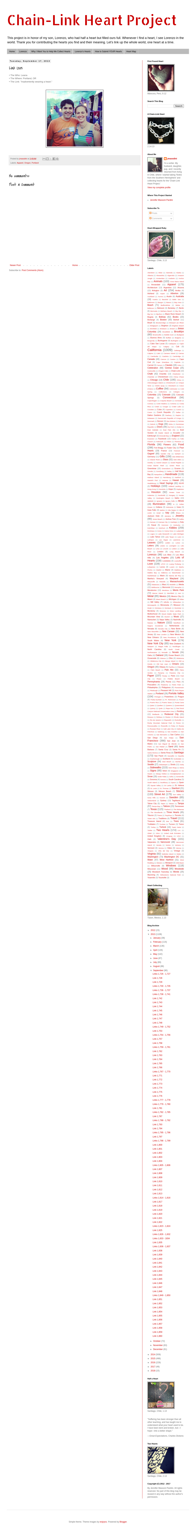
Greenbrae (151, 468)
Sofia (171, 777)
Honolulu (162, 489)
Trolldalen (151, 824)
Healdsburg (151, 483)
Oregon (27, 163)
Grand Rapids (176, 463)
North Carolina (154, 649)
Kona (159, 531)
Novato (175, 652)
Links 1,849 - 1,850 (161, 1295)
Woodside (179, 869)
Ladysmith (180, 531)
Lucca (162, 567)
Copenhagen (152, 401)
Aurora (160, 296)
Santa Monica (152, 753)
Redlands (155, 714)
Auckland (150, 296)
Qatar (152, 705)
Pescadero (151, 685)
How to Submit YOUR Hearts (108, 51)
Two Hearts (162, 830)
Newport (150, 646)
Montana (158, 608)
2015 (153, 1358)
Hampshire (158, 474)
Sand (170, 746)
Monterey (151, 611)
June (155, 958)
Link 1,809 (157, 1177)
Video (169, 848)
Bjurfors (159, 314)
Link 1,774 (157, 1088)
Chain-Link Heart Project (92, 20)
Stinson (150, 791)
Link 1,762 (157, 1051)
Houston (156, 492)
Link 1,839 (157, 1254)
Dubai (179, 427)
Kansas (153, 522)
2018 (153, 1370)
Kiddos (173, 527)
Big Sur (150, 314)
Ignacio (159, 501)
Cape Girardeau (162, 362)
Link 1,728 (157, 978)
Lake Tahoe (155, 537)
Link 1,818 (157, 1206)
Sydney (163, 800)
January (157, 938)
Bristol (172, 329)
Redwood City (171, 714)
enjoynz (103, 1522)
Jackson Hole (153, 516)
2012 (153, 930)
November (158, 1345)
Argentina (167, 287)
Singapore (174, 771)
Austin (169, 296)
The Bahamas (178, 809)
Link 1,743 (157, 1002)
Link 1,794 (157, 1128)
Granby (150, 463)
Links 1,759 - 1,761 (161, 1047)
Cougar (165, 407)
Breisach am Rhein (176, 323)
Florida (151, 444)
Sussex (162, 798)
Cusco (149, 412)
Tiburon (150, 815)
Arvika (178, 290)
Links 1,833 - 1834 (161, 1238)
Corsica (150, 404)
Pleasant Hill (166, 690)
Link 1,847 (157, 1287)
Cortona (173, 404)
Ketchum (162, 528)
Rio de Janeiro (155, 720)
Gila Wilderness (178, 457)
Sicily (182, 765)
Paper (150, 675)
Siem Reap (172, 768)
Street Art (159, 794)
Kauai (153, 525)
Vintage (177, 851)
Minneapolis (151, 605)
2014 (153, 1354)
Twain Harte (176, 827)
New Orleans (153, 637)
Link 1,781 (157, 1108)
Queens (169, 705)
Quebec (160, 705)
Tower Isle (151, 818)
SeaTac (178, 762)
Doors (160, 427)
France (164, 451)
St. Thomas (164, 788)
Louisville (177, 561)
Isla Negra (172, 510)
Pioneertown (179, 687)
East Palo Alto (169, 430)
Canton (173, 359)
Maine (167, 570)
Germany (151, 457)
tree (167, 821)
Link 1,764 (157, 1059)
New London (162, 634)
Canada (151, 359)
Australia (180, 296)
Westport (169, 863)
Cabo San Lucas (157, 343)
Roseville (164, 726)
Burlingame (162, 341)
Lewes (162, 546)
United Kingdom (154, 836)
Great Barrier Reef (155, 466)
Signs (153, 770)
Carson (159, 365)
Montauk (168, 608)
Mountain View (153, 617)
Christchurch (170, 383)
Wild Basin (180, 863)
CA (183, 341)
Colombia (151, 394)
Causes (168, 365)
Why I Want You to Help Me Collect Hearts (50, 51)
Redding (180, 711)
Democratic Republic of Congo (169, 418)
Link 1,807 (157, 1169)
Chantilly (162, 374)
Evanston (150, 439)
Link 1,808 (157, 1173)
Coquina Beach (166, 401)
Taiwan (171, 803)
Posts (153, 213)
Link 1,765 (157, 1063)
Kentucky (176, 525)
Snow (150, 776)
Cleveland (172, 386)
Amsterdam (160, 278)
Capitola (177, 362)
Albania (150, 275)
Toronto (178, 815)
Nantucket (151, 620)
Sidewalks (155, 767)
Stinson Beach (165, 791)
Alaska (178, 273)
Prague (181, 697)
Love (150, 563)
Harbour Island (153, 477)
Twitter (149, 830)
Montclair (177, 608)
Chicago (154, 380)
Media (181, 584)
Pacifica (171, 667)
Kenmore (165, 525)
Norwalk (165, 652)
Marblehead (151, 576)
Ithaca (178, 513)
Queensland (179, 705)
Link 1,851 (157, 1299)
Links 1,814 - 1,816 (161, 1198)
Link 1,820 (157, 1214)
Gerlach (178, 454)
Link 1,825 (157, 1230)
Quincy (152, 708)
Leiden (167, 543)
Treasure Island (154, 821)
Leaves (151, 542)
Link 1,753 (157, 1031)
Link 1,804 (157, 1161)
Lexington (172, 546)
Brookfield (166, 332)
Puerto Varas (167, 702)
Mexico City (176, 596)
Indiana (159, 507)
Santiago (179, 752)
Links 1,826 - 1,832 (161, 1234)
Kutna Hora (169, 531)
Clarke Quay (159, 386)
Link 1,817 (157, 1202)
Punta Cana (179, 702)
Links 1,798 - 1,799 (161, 1140)
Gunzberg (160, 471)
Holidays (155, 486)
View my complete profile (159, 187)
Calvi (158, 353)
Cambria (165, 356)
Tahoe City (152, 803)
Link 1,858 (157, 1328)
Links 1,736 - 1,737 (161, 990)
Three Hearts (173, 812)
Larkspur (150, 540)
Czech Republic (164, 412)
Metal (150, 596)
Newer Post (15, 265)
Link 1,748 (157, 1023)
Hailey (169, 471)
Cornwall (178, 401)
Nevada (150, 629)
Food (181, 444)
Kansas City (163, 522)
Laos (179, 537)
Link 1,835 (157, 1242)
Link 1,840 (157, 1259)
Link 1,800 (157, 1145)
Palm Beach (155, 670)
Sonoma (153, 779)
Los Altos (167, 555)
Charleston (176, 374)
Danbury (168, 415)
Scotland (166, 759)
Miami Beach (161, 599)
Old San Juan (162, 664)
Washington (152, 857)
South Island (152, 782)
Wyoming (151, 875)
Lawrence (176, 540)
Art (165, 290)
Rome (178, 723)
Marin (162, 576)
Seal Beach (166, 762)
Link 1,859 (157, 1332)
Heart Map (131, 51)
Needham (177, 623)
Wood (164, 868)
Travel (173, 818)
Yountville (162, 877)
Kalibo (181, 519)
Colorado (166, 394)
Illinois (181, 501)
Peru (179, 682)
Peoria (168, 682)
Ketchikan (151, 528)
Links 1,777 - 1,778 (161, 1100)
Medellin (172, 584)
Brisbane (163, 329)
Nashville (177, 620)
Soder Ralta (161, 777)
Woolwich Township (160, 872)
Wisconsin (151, 869)
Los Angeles (162, 557)
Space (173, 782)
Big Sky (178, 311)
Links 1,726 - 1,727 (161, 974)
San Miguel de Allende (167, 744)
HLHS (181, 483)
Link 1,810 (157, 1181)
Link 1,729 (157, 982)
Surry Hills (151, 798)
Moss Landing (175, 611)
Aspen (162, 293)
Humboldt (161, 495)
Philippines (166, 687)
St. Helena (179, 785)
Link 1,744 (157, 1006)
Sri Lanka (167, 785)
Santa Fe (177, 749)
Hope (170, 489)
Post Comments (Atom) (32, 270)
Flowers (167, 444)
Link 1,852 (157, 1303)
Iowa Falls (151, 510)
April (155, 950)
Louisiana (167, 561)
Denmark (150, 421)
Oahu (149, 655)
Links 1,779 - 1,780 (161, 1104)
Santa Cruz (163, 749)
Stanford (176, 788)
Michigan (172, 599)
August (156, 966)
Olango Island (170, 661)
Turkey (153, 827)
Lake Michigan (178, 534)
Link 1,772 (157, 1079)
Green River (175, 466)
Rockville (178, 720)
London (160, 552)
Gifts (162, 456)
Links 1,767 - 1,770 (161, 1071)
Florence (178, 442)
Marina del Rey (175, 576)
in (173, 504)
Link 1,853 (157, 1307)
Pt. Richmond (170, 700)
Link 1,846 (157, 1283)
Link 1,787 (157, 1116)
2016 (153, 1362)
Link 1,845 (157, 1279)
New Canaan (168, 631)
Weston (159, 863)
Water (150, 860)
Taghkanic (176, 800)
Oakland (159, 655)
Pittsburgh (153, 690)
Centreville (151, 371)
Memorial (166, 587)
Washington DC (171, 857)
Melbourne (155, 587)
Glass (165, 459)
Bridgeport (154, 326)
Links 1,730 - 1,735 (161, 986)
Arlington (155, 290)
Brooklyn (179, 331)
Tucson (172, 824)
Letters (150, 545)
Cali (177, 346)
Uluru (158, 833)
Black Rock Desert (173, 314)
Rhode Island (179, 717)
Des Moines (171, 421)
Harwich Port (152, 480)
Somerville (180, 777)
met (179, 593)
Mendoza (165, 590)
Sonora (163, 779)
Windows (171, 865)
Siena (182, 768)
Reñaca (159, 717)
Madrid (158, 570)
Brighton (164, 326)
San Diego (152, 738)
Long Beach (175, 552)
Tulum (181, 824)
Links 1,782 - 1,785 (161, 1112)
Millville (166, 602)
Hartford (178, 477)
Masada (162, 582)
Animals (158, 281)
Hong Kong (151, 489)
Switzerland (151, 801)
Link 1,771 (157, 1075)
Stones (180, 791)
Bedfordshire (165, 305)
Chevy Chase (178, 377)
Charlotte (150, 377)
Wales (179, 854)
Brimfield (153, 329)
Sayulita (181, 756)
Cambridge (177, 356)
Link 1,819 (157, 1210)
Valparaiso (151, 842)
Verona (161, 848)
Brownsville (157, 335)
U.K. (179, 830)
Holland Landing (174, 486)
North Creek (174, 649)
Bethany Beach (166, 311)
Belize (178, 305)
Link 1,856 (157, 1319)
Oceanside (151, 658)
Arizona (180, 287)
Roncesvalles (152, 726)
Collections (163, 392)
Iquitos (162, 510)
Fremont (177, 451)
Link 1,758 (157, 1043)
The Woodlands (156, 812)
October (157, 1341)
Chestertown (163, 377)
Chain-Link (175, 371)
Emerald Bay (164, 436)
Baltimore (151, 302)
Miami (149, 599)
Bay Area (177, 302)
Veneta (158, 845)
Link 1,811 (157, 1185)
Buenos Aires (156, 338)
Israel (158, 513)
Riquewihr (168, 720)
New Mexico (175, 634)
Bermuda (153, 311)
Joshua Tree (170, 519)
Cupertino (169, 410)
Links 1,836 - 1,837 (161, 1246)
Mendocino (152, 590)
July (155, 962)
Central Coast (172, 368)
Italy (167, 513)
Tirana (159, 815)
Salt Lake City (168, 729)
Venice (168, 845)
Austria (155, 299)
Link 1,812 (157, 1189)
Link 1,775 (157, 1092)
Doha (171, 424)
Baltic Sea (176, 299)
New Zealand (175, 644)
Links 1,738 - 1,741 (161, 994)
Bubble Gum (169, 335)
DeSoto (181, 421)
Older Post (134, 265)
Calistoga (177, 350)
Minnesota (164, 605)
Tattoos (166, 806)
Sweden (173, 797)
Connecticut (169, 397)
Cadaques (172, 344)
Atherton (174, 293)
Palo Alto (169, 670)
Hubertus (150, 495)
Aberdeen (151, 273)
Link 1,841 (157, 1263)
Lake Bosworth (163, 534)
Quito (161, 708)
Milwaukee (177, 602)
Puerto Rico (154, 702)
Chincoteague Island (155, 383)
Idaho (177, 498)
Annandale (155, 285)
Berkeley (171, 308)
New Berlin (176, 629)
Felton (169, 442)
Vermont (150, 848)
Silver (164, 771)
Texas (153, 809)
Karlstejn (174, 522)
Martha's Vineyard (155, 578)
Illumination (159, 504)
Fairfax (174, 439)
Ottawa (162, 667)
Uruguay (169, 836)
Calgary (166, 347)
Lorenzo (23, 51)
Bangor (160, 302)
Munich (167, 617)
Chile (166, 379)
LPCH (163, 564)
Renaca (150, 717)
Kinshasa (150, 531)
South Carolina (175, 779)
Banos (168, 302)
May (155, 954)
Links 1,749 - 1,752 (161, 1027)
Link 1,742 (157, 998)
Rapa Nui (169, 708)
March (156, 946)
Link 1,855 (157, 1315)
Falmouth (159, 442)
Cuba (159, 409)
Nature (161, 622)
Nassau (150, 623)
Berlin (181, 308)
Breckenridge (161, 323)
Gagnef (150, 453)
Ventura (178, 845)
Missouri (176, 605)
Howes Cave (174, 492)
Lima (157, 549)
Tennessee (179, 806)
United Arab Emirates (172, 833)
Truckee (162, 824)
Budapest (180, 335)
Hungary (172, 495)
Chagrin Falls (163, 371)
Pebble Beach (174, 679)
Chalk (150, 374)
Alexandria (160, 275)
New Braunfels (153, 631)
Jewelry (179, 515)
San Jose (171, 741)
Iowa (179, 507)
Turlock (162, 827)
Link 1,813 (157, 1193)
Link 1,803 (157, 1157)
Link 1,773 (157, 1084)
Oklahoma (180, 658)
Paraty (164, 676)
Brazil (149, 323)
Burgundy (151, 341)
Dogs (161, 424)
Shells (172, 764)
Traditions (163, 818)
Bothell (176, 320)
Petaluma (164, 685)
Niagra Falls (163, 646)
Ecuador (176, 433)
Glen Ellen (177, 460)
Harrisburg (167, 477)
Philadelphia (152, 687)
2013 (153, 934)
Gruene (177, 468)
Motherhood (152, 614)
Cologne (176, 392)
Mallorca (164, 573)
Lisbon (174, 549)
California (154, 350)
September (158, 970)
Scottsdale (177, 759)
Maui (164, 584)
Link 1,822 (157, 1222)
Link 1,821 (157, 1218)
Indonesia (169, 507)
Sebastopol (163, 765)
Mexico (163, 596)
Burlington (174, 341)
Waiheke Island (167, 854)
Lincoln (165, 549)
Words (176, 872)
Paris (173, 676)
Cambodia (154, 356)
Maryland (174, 578)
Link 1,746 (157, 1014)
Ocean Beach (174, 655)
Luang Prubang (175, 564)
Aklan (160, 273)
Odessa (163, 658)
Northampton (152, 652)
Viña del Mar (163, 851)
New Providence (169, 637)
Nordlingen (177, 646)
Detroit (152, 424)
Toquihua (168, 815)
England (176, 436)
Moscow (163, 611)
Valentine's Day (166, 839)
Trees (176, 821)
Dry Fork (171, 427)
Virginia (151, 853)
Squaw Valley (156, 785)
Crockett (150, 410)
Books (175, 317)
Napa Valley (165, 620)
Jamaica (168, 516)
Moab (149, 608)
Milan (182, 599)
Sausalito (170, 756)
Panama (161, 673)
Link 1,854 (157, 1311)
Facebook (162, 439)
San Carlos (175, 735)
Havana (165, 480)
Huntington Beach (163, 498)
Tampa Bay (156, 806)
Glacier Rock (155, 460)
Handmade (171, 474)
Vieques (150, 851)
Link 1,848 (157, 1291)
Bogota (150, 317)
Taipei (163, 803)
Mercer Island (157, 593)
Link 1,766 (157, 1067)
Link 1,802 (157, 1153)
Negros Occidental (155, 626)
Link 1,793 (157, 1124)
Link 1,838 (157, 1250)
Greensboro (166, 468)
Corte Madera (161, 404)
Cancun (163, 359)
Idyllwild (150, 501)
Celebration (152, 368)
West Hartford (166, 860)
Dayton (178, 415)
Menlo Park (178, 590)
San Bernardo (161, 735)
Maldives (177, 570)
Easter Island (163, 433)
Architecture (152, 287)
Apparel (20, 163)
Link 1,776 (157, 1096)
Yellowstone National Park (170, 875)
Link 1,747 (157, 1018)
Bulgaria (178, 338)
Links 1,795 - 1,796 (161, 1132)
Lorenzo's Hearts (82, 51)
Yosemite (151, 877)
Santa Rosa (166, 753)
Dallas (178, 412)
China (179, 380)
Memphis (177, 587)
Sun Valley (177, 794)
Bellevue (150, 308)
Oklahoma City (155, 661)
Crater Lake (176, 407)
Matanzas (155, 584)
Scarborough (155, 759)
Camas (181, 353)
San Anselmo (173, 732)
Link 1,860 (157, 1336)
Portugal (157, 697)
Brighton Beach (178, 326)
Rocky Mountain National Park (159, 723)
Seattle (150, 764)
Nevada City (163, 629)
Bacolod (165, 299)
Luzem (171, 567)
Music (176, 616)
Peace (159, 679)
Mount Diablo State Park (171, 614)
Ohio (171, 658)
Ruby (173, 726)
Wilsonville (155, 866)
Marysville (151, 582)
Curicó (178, 410)
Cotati (157, 407)
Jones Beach (157, 519)
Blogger (123, 1522)
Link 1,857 (157, 1324)
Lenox (178, 543)
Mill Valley (154, 602)
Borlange (151, 320)
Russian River (155, 729)
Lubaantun (151, 567)
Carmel (150, 365)
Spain (181, 782)
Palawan (180, 667)
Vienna (178, 848)
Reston (168, 717)
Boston (163, 319)
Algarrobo (171, 275)
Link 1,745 (157, 1010)
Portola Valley (176, 693)
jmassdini (172, 158)
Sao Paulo (158, 756)
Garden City (165, 454)
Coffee (159, 388)
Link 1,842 (157, 1267)
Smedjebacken (175, 774)
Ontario (175, 664)
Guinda (150, 471)
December (158, 1349)
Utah (149, 839)
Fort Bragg (158, 448)
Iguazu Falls (170, 501)
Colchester (173, 389)
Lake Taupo (169, 537)
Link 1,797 (157, 1136)
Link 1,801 (157, 1149)
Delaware (151, 418)
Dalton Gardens (154, 415)
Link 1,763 (157, 1055)
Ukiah (149, 833)
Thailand (167, 809)
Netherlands (174, 626)
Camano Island (169, 353)
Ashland (150, 293)
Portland (35, 163)
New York (170, 640)
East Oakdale (152, 430)
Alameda (169, 273)
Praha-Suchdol (156, 700)
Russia (181, 726)
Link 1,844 (157, 1275)
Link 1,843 (157, 1271)
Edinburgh (151, 436)
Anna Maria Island (177, 281)
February (157, 942)
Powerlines (169, 697)
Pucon (181, 700)
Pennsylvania (153, 681)
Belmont (160, 308)
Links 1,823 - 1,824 (161, 1226)
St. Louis (153, 788)
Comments (155, 218)
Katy (182, 522)
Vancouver (165, 842)
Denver (160, 421)
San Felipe (169, 738)
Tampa (181, 803)
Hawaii (176, 480)
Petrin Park (176, 685)
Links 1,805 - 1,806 (161, 1165)
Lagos (152, 534)
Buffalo (168, 338)
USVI (179, 836)
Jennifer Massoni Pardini (161, 200)
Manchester (176, 573)
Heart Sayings (166, 483)
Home (12, 51)
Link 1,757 (157, 1039)
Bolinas (162, 317)
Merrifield (170, 593)
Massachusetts (177, 581)
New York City (155, 643)
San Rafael (160, 747)
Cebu (179, 365)
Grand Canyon (161, 463)
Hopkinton (180, 489)
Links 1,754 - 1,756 (161, 1035)
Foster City (171, 448)
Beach (150, 305)
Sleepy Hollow (161, 774)
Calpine (150, 353)
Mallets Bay (152, 573)
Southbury (164, 782)
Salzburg (160, 732)
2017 (153, 1366)
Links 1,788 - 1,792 (161, 1120)
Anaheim (171, 278)
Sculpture (151, 761)
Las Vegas (163, 540)
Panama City (174, 673)
